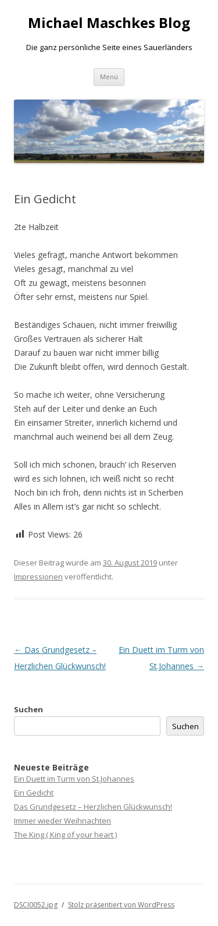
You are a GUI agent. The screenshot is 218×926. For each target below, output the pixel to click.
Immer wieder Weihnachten (62, 820)
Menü (109, 76)
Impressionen (38, 576)
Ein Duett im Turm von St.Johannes (74, 778)
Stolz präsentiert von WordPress (121, 905)
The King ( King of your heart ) (65, 834)
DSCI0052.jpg (36, 905)
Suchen (28, 709)
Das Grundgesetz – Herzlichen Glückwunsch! (93, 806)
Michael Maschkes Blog (109, 23)
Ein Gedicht (33, 792)
